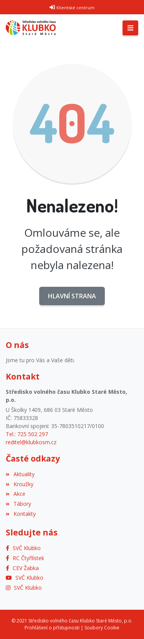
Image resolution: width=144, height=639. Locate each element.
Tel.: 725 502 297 (27, 434)
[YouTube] (24, 577)
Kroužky (19, 484)
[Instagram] (24, 587)
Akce (15, 493)
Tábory (18, 503)
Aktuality (20, 474)
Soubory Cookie (101, 627)
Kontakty (21, 513)
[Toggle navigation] (130, 28)
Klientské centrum (75, 7)
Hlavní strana (72, 296)
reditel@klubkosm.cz (31, 442)
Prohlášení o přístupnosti (52, 627)
